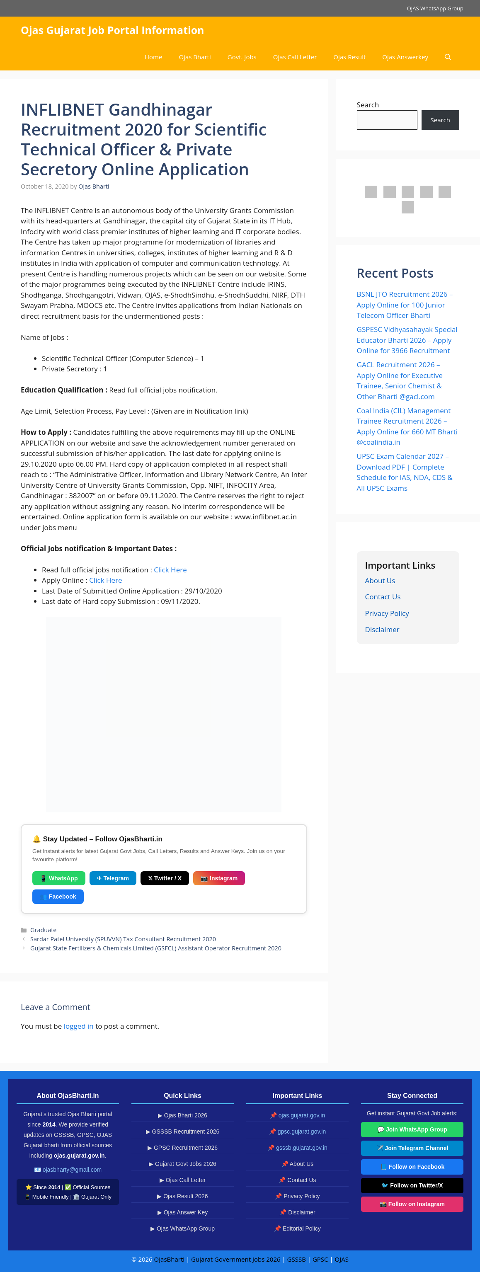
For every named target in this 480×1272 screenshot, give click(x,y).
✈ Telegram (113, 878)
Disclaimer (382, 629)
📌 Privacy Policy (297, 1196)
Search (368, 104)
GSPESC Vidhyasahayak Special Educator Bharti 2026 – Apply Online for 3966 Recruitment (407, 340)
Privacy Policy (387, 613)
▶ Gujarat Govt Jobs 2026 (182, 1164)
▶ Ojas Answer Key (183, 1212)
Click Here (170, 569)
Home (153, 57)
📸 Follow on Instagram (412, 1204)
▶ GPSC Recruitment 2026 (183, 1147)
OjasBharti (169, 1259)
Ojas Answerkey (405, 57)
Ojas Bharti (195, 57)
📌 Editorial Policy (297, 1228)
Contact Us (383, 596)
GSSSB (296, 1259)
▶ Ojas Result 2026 (182, 1196)
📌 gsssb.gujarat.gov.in (297, 1147)
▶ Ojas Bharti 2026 (182, 1115)
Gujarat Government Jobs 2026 (235, 1259)
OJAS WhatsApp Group (435, 8)
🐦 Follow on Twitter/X (412, 1185)
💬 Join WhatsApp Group (412, 1129)
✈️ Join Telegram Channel (412, 1148)
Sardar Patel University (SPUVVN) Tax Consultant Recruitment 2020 (123, 939)
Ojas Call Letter (295, 57)
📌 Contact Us (297, 1180)
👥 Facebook (58, 896)
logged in (79, 1026)
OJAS (342, 1259)
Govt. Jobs (242, 57)
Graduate (43, 930)
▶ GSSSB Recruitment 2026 (183, 1131)
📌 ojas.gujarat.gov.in (297, 1115)
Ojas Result (349, 57)
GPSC (320, 1259)
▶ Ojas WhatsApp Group (182, 1228)
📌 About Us (297, 1164)
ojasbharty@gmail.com (72, 1169)
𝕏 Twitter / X (165, 878)
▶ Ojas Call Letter (183, 1180)
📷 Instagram (219, 878)
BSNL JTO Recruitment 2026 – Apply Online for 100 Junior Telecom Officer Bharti (405, 304)
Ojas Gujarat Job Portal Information (112, 30)
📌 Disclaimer (297, 1212)
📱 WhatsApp (59, 878)
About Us (380, 580)
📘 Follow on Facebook (412, 1166)
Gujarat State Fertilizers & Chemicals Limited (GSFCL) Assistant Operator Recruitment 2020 (155, 948)
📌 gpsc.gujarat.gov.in (297, 1131)
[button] (447, 57)
